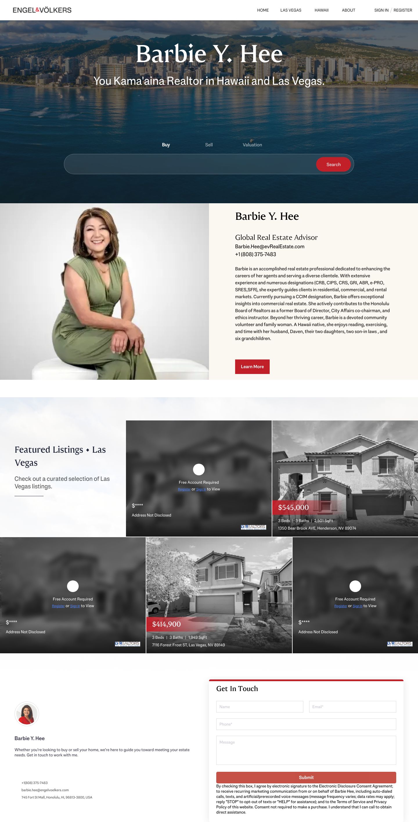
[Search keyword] (188, 164)
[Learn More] (252, 366)
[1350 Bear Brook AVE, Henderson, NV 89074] (345, 478)
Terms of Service (351, 801)
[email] (352, 707)
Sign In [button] (381, 10)
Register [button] (403, 10)
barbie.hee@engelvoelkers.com (45, 790)
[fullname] (259, 707)
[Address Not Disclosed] (199, 478)
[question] (306, 750)
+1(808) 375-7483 (34, 782)
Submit (306, 777)
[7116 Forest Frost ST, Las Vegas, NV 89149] (219, 594)
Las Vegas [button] (290, 10)
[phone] (306, 724)
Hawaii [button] (322, 10)
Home (263, 10)
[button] (333, 164)
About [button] (348, 10)
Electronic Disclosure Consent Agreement (355, 786)
